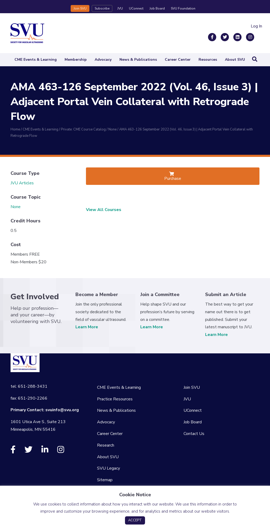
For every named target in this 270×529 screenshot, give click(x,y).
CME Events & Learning (36, 59)
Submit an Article (225, 294)
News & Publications (138, 59)
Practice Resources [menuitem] (115, 399)
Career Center (178, 59)
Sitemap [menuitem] (105, 480)
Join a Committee (160, 294)
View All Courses (103, 210)
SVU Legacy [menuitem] (108, 468)
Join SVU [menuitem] (192, 387)
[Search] (254, 59)
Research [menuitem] (105, 445)
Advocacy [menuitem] (106, 422)
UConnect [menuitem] (193, 410)
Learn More (86, 327)
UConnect (136, 8)
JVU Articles (22, 183)
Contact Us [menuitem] (194, 434)
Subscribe (102, 8)
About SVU (235, 59)
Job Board (157, 8)
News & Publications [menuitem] (116, 410)
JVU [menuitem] (187, 399)
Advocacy (103, 59)
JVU (120, 8)
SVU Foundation (183, 8)
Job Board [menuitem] (193, 422)
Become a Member (96, 294)
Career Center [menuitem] (110, 434)
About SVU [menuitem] (108, 457)
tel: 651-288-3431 (29, 386)
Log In (256, 26)
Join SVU (80, 8)
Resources (208, 59)
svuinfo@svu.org (62, 410)
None (16, 207)
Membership (76, 59)
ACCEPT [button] (135, 520)
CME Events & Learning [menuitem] (119, 387)
